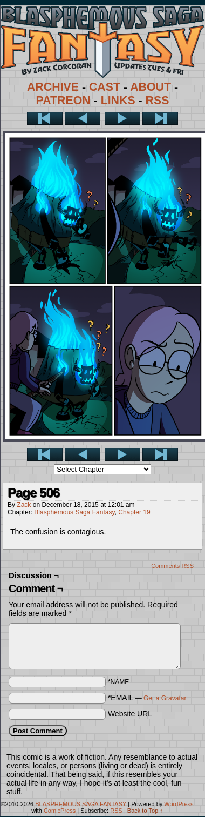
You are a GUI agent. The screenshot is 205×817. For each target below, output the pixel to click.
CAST (104, 87)
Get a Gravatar (165, 698)
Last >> (160, 118)
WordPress (178, 804)
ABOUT (150, 87)
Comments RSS (172, 565)
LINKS (118, 100)
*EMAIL (147, 697)
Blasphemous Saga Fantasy (74, 512)
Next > (122, 118)
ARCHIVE (53, 87)
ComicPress (60, 810)
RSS (157, 100)
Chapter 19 (134, 512)
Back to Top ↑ (145, 810)
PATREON (63, 100)
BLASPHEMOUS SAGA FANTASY (80, 804)
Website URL (130, 713)
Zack (24, 504)
